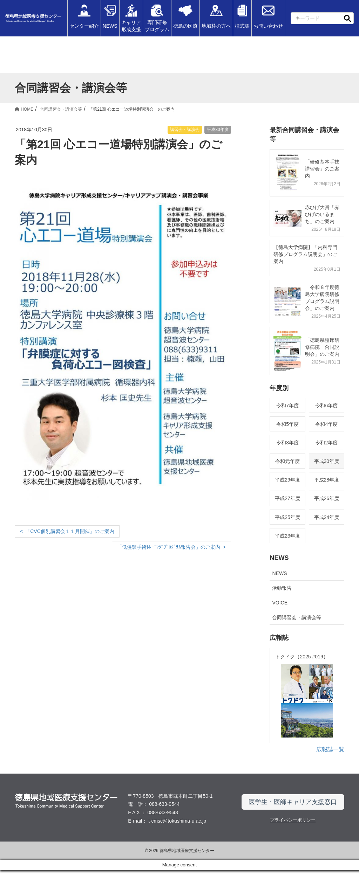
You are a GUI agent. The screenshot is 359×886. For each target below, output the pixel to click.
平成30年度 (217, 129)
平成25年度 (287, 517)
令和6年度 (326, 405)
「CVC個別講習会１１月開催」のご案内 (69, 531)
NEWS (279, 573)
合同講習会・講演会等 (296, 617)
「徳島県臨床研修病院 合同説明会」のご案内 (322, 347)
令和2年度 (326, 442)
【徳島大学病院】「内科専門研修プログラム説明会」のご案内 (305, 254)
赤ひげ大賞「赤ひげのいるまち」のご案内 (322, 214)
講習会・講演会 (184, 129)
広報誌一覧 (330, 765)
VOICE (279, 602)
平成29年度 (287, 480)
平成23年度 (287, 536)
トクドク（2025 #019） (301, 656)
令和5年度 (287, 424)
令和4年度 (326, 424)
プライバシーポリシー (293, 835)
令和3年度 (287, 442)
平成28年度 (326, 480)
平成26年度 (326, 498)
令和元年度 (287, 461)
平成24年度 (326, 517)
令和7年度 (287, 405)
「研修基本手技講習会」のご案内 (322, 169)
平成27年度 (287, 498)
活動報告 (282, 588)
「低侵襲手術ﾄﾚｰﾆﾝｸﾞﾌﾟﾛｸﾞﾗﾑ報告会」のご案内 (168, 547)
